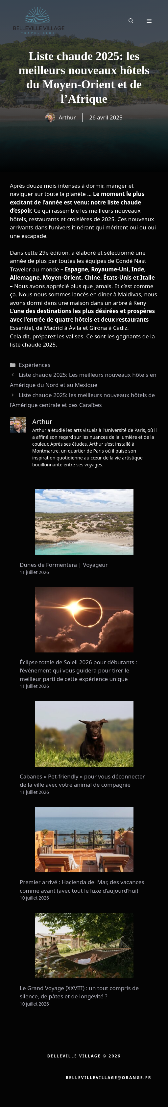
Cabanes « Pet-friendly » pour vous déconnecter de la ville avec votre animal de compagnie (82, 781)
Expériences (34, 365)
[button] (131, 21)
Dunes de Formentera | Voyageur (64, 564)
